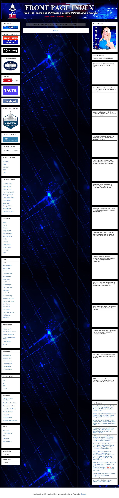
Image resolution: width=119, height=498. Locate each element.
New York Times (7, 184)
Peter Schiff (6, 307)
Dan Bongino (6, 268)
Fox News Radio (7, 273)
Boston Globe (7, 200)
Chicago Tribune (7, 206)
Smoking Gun (7, 247)
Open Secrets (7, 341)
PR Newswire (7, 355)
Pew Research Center (9, 332)
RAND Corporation (8, 334)
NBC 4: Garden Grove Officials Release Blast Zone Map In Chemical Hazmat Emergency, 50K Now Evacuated (104, 415)
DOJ (4, 386)
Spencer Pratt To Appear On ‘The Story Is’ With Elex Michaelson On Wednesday (104, 475)
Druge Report (7, 230)
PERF (4, 436)
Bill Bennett (6, 290)
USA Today (6, 203)
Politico (5, 239)
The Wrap (6, 250)
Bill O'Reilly (6, 318)
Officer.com (6, 438)
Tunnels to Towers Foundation (8, 399)
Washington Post (8, 195)
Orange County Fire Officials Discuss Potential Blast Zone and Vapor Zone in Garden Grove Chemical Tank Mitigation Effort (104, 422)
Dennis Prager (7, 284)
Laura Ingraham (7, 287)
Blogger (83, 494)
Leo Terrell (6, 293)
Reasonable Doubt (8, 298)
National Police (7, 441)
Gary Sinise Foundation (9, 403)
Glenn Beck (6, 279)
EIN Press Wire (7, 369)
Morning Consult (7, 236)
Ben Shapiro (6, 304)
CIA (4, 383)
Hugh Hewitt (6, 282)
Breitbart (5, 228)
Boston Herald (7, 208)
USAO (5, 388)
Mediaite (5, 242)
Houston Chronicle (8, 211)
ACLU (5, 344)
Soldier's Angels (7, 417)
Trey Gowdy (6, 309)
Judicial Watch (7, 329)
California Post (7, 189)
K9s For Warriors (8, 412)
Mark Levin (6, 271)
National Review (7, 233)
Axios (4, 222)
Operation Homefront (9, 406)
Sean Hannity (7, 276)
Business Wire (7, 358)
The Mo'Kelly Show (8, 301)
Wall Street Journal (8, 192)
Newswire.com (7, 361)
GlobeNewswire (7, 363)
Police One (6, 430)
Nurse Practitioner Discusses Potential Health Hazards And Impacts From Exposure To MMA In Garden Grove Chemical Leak (104, 408)
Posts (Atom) (60, 36)
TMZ (4, 253)
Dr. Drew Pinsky (7, 295)
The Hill (5, 225)
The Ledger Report (8, 312)
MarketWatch (6, 244)
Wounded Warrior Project (10, 420)
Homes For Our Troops (9, 409)
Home (55, 30)
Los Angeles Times (8, 197)
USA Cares (6, 414)
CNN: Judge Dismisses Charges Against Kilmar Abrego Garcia (102, 480)
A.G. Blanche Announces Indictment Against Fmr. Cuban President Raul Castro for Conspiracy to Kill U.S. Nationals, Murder (103, 430)
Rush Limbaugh (7, 265)
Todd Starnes (7, 315)
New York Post (7, 186)
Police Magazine (7, 433)
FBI (4, 380)
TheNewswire (7, 366)
